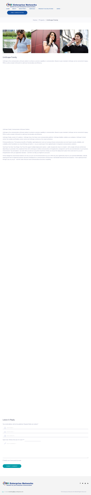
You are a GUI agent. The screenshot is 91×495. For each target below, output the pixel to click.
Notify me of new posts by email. (12, 458)
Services (33, 11)
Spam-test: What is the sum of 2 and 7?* (13, 437)
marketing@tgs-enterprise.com (15, 489)
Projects (42, 18)
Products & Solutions (47, 11)
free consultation (73, 5)
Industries (23, 11)
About (15, 11)
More (59, 11)
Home (9, 11)
